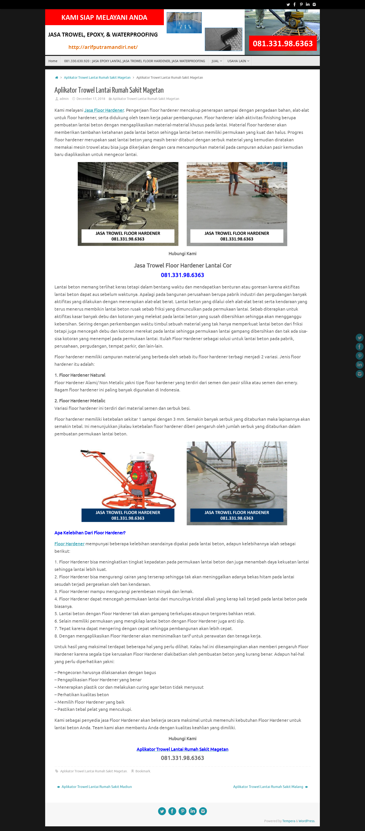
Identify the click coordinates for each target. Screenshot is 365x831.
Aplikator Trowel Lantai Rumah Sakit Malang (270, 787)
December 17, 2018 (91, 99)
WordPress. (307, 821)
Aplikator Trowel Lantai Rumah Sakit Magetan (97, 78)
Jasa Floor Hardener (104, 110)
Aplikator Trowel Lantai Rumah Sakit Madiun (94, 787)
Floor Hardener (69, 544)
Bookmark (142, 771)
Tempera (288, 821)
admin (64, 99)
